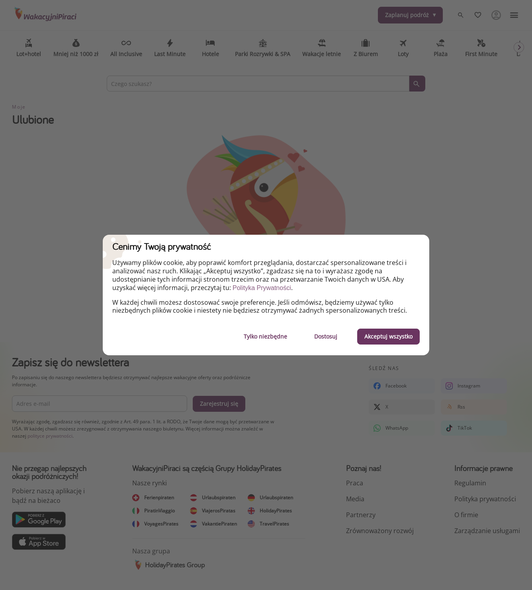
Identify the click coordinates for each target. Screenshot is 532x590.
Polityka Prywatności (262, 287)
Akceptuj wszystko (388, 336)
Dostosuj (325, 336)
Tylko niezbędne (265, 336)
